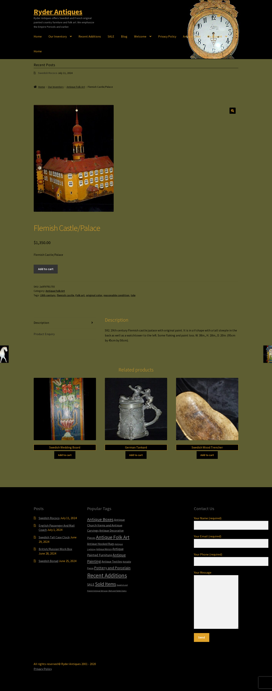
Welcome (140, 36)
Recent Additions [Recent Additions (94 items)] (107, 575)
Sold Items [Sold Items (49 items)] (105, 584)
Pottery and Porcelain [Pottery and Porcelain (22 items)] (112, 567)
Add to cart (45, 269)
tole (133, 295)
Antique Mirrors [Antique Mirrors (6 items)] (104, 549)
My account (214, 36)
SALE (111, 36)
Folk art (80, 295)
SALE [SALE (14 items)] (90, 584)
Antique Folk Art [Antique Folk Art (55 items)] (112, 537)
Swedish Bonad (48, 561)
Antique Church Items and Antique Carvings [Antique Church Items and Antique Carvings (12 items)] (106, 525)
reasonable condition (116, 295)
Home (38, 36)
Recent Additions (89, 36)
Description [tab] (41, 323)
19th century (47, 295)
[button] (232, 111)
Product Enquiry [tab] (44, 334)
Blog (124, 36)
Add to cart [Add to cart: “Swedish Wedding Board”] (65, 455)
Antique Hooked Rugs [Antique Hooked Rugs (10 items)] (100, 544)
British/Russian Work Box (55, 549)
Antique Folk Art (76, 87)
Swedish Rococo (47, 73)
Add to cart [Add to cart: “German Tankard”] (136, 455)
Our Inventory (57, 36)
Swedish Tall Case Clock (54, 537)
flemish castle (65, 295)
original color (94, 295)
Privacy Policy (167, 36)
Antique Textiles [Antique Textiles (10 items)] (112, 561)
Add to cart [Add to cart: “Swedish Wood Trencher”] (207, 455)
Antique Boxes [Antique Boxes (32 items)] (100, 519)
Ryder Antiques (58, 11)
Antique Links (192, 36)
